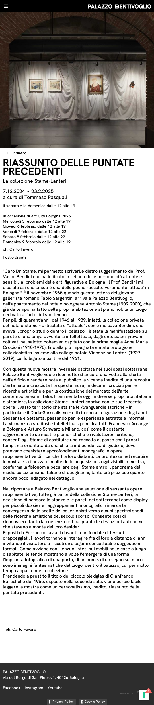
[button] (6, 6)
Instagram (34, 687)
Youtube (55, 687)
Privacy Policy (63, 701)
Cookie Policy (95, 701)
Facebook (11, 687)
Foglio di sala (15, 257)
